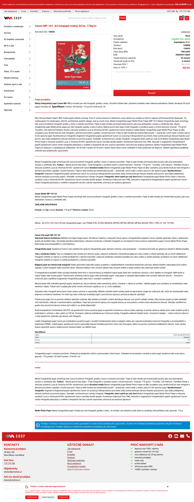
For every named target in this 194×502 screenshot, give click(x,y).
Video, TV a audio (18, 71)
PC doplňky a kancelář (18, 39)
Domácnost (18, 91)
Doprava (45, 11)
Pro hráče (18, 97)
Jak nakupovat (10, 11)
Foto (18, 65)
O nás (23, 11)
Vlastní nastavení (48, 497)
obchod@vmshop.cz (13, 471)
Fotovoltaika (18, 58)
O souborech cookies (76, 466)
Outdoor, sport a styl (18, 84)
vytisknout (185, 32)
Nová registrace (82, 11)
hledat (122, 18)
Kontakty (34, 11)
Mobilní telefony (18, 78)
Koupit (152, 92)
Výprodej (18, 110)
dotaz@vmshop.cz (12, 480)
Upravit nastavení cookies (78, 469)
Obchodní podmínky (62, 11)
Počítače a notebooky (18, 26)
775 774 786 (9, 463)
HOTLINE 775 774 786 (178, 11)
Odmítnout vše (32, 497)
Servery (18, 33)
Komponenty (18, 52)
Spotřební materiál (18, 103)
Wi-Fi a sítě (18, 46)
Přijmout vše (63, 497)
